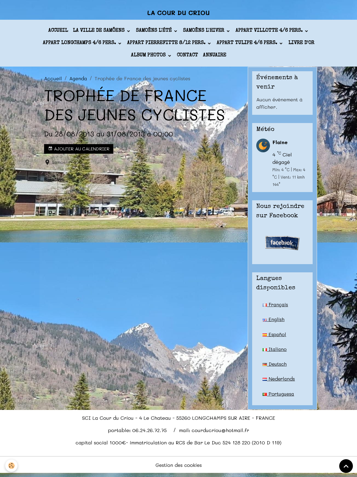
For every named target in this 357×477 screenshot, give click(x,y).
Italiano (275, 351)
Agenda (78, 80)
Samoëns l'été (154, 32)
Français (276, 306)
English (273, 321)
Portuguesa (279, 396)
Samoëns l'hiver (204, 32)
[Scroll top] (346, 466)
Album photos (149, 57)
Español (275, 336)
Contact (187, 57)
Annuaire (214, 57)
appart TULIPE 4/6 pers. (247, 44)
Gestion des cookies (179, 468)
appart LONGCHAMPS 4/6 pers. (80, 44)
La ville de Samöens (99, 32)
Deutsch (275, 366)
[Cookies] (11, 465)
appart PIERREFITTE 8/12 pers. (167, 44)
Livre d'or (301, 44)
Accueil (58, 32)
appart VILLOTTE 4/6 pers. (269, 32)
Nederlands (279, 381)
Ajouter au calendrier (79, 150)
